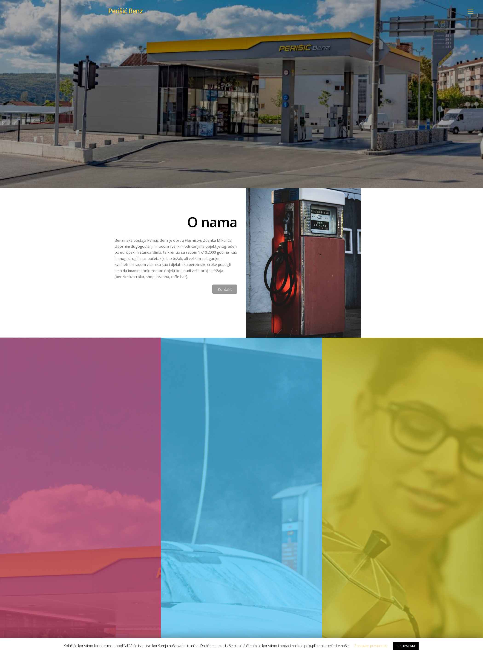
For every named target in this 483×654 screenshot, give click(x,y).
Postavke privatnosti (370, 645)
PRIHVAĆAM (406, 646)
